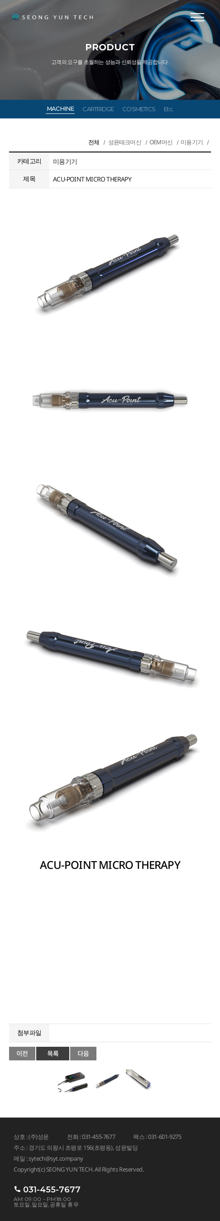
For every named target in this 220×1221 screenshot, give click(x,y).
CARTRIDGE (98, 109)
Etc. (168, 109)
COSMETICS (138, 109)
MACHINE (60, 108)
